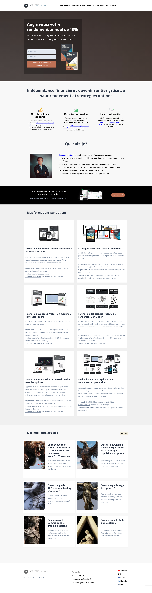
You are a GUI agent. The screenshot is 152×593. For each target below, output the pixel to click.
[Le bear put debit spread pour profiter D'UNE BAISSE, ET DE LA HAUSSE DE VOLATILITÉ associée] (34, 460)
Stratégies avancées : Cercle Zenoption (99, 249)
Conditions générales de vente (83, 582)
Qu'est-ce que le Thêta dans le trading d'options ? (59, 489)
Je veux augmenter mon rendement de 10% (41, 64)
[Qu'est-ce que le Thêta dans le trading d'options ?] (34, 497)
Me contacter (111, 5)
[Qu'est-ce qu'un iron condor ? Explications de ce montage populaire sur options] (87, 460)
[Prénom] (41, 51)
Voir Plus (124, 434)
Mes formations (78, 5)
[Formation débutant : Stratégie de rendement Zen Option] (102, 299)
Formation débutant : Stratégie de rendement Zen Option (97, 316)
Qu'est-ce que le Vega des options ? (112, 488)
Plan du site (76, 572)
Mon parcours (98, 5)
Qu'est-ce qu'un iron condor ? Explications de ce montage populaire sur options (112, 450)
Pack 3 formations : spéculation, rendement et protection (96, 382)
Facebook (122, 577)
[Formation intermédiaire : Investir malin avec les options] (49, 365)
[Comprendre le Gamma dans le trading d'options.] (34, 532)
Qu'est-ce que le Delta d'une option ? (112, 522)
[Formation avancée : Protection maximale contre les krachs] (49, 299)
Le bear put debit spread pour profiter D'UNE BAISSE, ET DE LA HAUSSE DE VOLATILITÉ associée (59, 451)
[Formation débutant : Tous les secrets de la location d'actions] (49, 234)
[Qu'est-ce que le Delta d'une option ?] (87, 532)
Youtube (122, 570)
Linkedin (122, 581)
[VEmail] (41, 57)
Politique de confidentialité (81, 579)
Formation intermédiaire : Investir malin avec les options (47, 382)
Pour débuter (65, 5)
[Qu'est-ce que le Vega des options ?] (87, 497)
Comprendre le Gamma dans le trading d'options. (57, 524)
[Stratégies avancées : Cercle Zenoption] (102, 234)
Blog (89, 5)
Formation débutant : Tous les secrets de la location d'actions (49, 251)
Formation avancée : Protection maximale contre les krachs (48, 316)
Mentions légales (78, 575)
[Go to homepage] (36, 5)
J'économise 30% (117, 196)
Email (121, 585)
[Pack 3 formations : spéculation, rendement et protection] (102, 365)
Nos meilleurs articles (42, 434)
